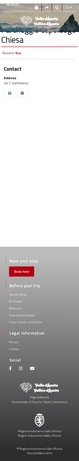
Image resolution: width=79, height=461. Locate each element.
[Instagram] (21, 368)
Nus (18, 52)
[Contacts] (36, 7)
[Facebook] (10, 368)
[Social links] (46, 7)
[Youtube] (32, 368)
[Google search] (57, 7)
